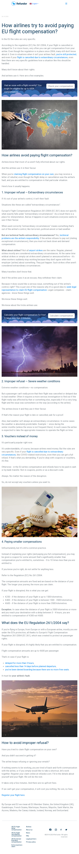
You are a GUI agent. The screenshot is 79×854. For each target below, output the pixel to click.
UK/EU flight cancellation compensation (16, 834)
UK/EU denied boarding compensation (16, 840)
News (28, 833)
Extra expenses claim (16, 845)
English (33, 4)
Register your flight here (13, 795)
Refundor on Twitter (66, 829)
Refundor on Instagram (56, 829)
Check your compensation (60, 86)
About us (29, 830)
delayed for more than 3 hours (19, 663)
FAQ (27, 836)
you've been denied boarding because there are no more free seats (37, 669)
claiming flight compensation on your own (34, 174)
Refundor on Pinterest (50, 829)
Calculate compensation (61, 315)
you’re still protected (66, 54)
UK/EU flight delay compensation (16, 828)
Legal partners (31, 839)
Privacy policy (31, 842)
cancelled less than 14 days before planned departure (30, 666)
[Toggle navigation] (65, 3)
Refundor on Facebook (61, 829)
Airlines (28, 826)
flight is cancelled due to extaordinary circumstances (42, 57)
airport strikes (36, 250)
